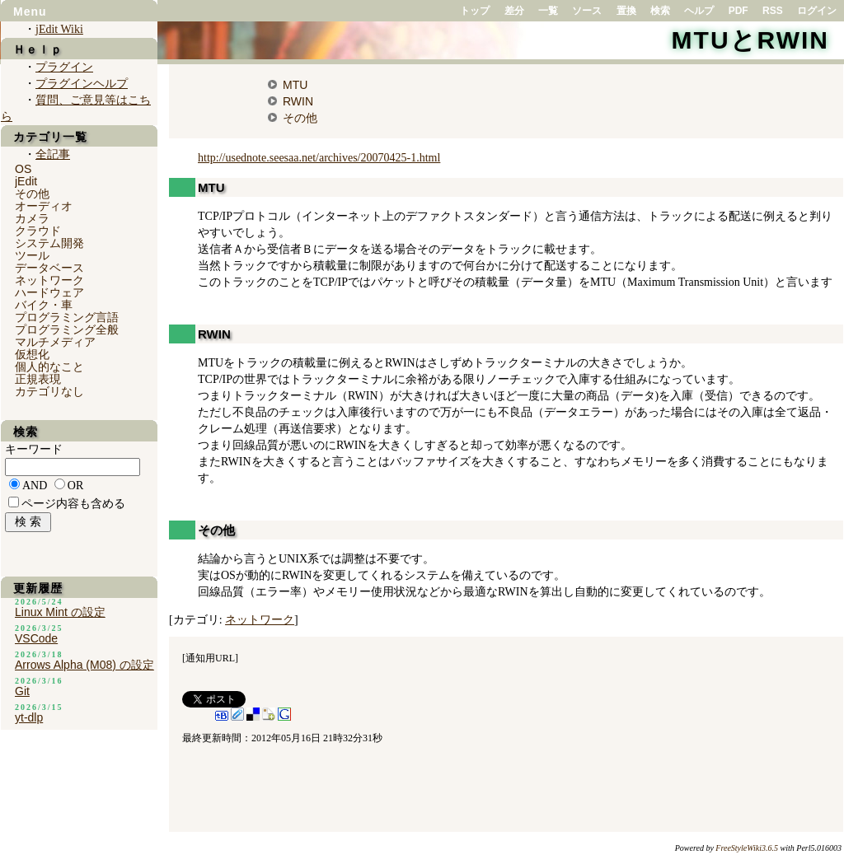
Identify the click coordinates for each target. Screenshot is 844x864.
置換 (626, 10)
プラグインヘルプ (81, 83)
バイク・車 (44, 304)
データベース (49, 267)
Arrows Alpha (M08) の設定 (84, 664)
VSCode (36, 638)
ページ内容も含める (73, 503)
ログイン (817, 10)
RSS (772, 10)
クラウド (38, 230)
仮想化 (32, 354)
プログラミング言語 (67, 317)
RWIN (298, 101)
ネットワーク (259, 620)
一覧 (548, 10)
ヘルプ (699, 10)
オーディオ (44, 205)
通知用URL (210, 658)
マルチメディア (55, 341)
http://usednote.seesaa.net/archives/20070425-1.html (319, 158)
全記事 (52, 154)
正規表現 (38, 378)
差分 (514, 10)
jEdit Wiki (59, 29)
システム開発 (49, 243)
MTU (295, 84)
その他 (300, 117)
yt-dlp (29, 717)
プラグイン (64, 67)
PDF (738, 10)
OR (75, 485)
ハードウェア (49, 292)
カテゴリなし (49, 391)
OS (23, 168)
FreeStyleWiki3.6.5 (746, 847)
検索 (660, 10)
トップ (475, 10)
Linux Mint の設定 (60, 612)
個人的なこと (49, 366)
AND (34, 485)
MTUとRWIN (750, 40)
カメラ (32, 218)
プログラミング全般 (67, 329)
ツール (32, 255)
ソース (587, 10)
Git (22, 691)
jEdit (26, 181)
